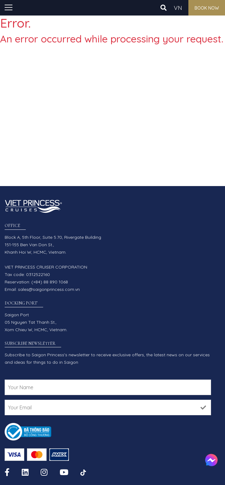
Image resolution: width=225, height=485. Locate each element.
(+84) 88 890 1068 (49, 282)
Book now (207, 8)
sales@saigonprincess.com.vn (49, 289)
